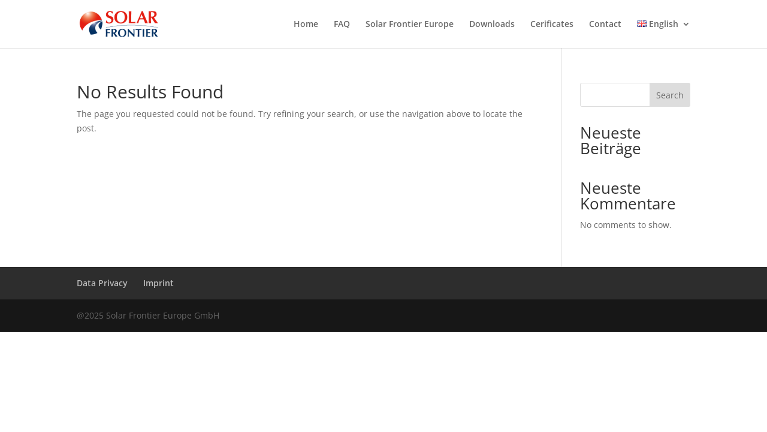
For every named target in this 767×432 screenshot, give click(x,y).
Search (670, 95)
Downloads (492, 24)
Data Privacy (102, 283)
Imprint (158, 283)
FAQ (342, 24)
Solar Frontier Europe (410, 24)
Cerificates (551, 24)
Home (306, 24)
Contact (605, 24)
